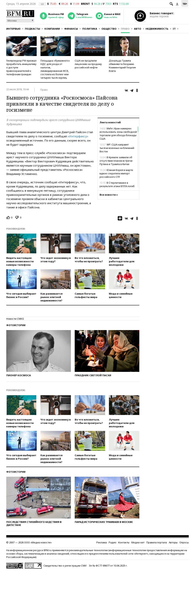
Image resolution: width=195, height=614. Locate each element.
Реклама (101, 542)
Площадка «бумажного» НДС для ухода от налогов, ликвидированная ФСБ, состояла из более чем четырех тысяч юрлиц (55, 69)
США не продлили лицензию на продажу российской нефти (88, 64)
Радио (112, 542)
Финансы (71, 28)
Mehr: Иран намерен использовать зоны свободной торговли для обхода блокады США (118, 133)
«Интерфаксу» (78, 136)
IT (174, 28)
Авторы (173, 542)
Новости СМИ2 (15, 318)
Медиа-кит (137, 542)
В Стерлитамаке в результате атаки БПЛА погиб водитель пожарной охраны (117, 186)
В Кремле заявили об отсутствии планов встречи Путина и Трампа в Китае (116, 161)
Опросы (184, 542)
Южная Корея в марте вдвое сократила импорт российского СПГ (116, 173)
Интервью (13, 28)
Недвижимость (157, 28)
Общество (109, 28)
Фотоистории (15, 325)
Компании (52, 28)
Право (125, 28)
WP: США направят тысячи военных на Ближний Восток (117, 148)
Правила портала (156, 542)
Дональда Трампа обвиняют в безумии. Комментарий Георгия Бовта (122, 66)
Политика (89, 28)
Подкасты (32, 28)
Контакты (123, 542)
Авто (137, 28)
